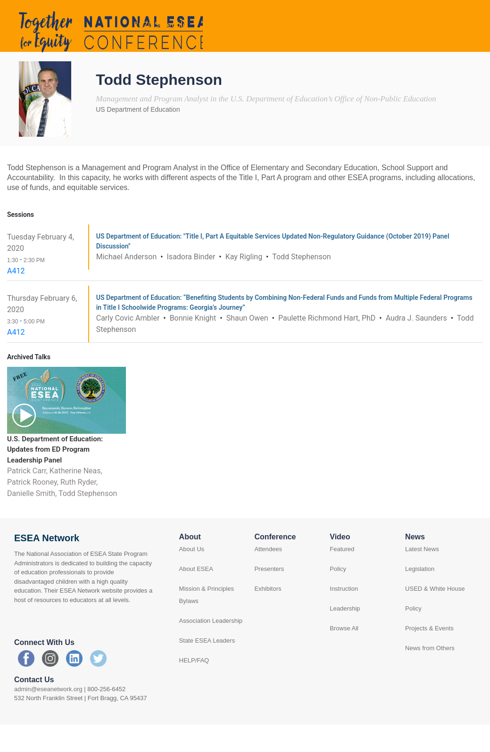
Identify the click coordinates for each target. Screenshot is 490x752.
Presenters (269, 594)
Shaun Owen (248, 343)
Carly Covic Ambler (129, 343)
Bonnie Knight (194, 343)
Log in (456, 12)
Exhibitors (267, 614)
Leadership (345, 634)
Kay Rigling (244, 282)
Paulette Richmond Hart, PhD (327, 343)
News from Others (430, 674)
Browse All (344, 654)
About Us (191, 574)
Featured (342, 574)
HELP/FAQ (194, 686)
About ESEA (196, 594)
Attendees (268, 574)
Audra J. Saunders (417, 343)
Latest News (422, 574)
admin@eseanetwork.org (48, 714)
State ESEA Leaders (207, 666)
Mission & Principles (206, 614)
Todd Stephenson (301, 282)
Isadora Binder (192, 282)
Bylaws (189, 626)
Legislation (419, 594)
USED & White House (435, 614)
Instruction (344, 614)
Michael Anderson (127, 282)
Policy (338, 594)
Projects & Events (429, 654)
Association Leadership (210, 646)
